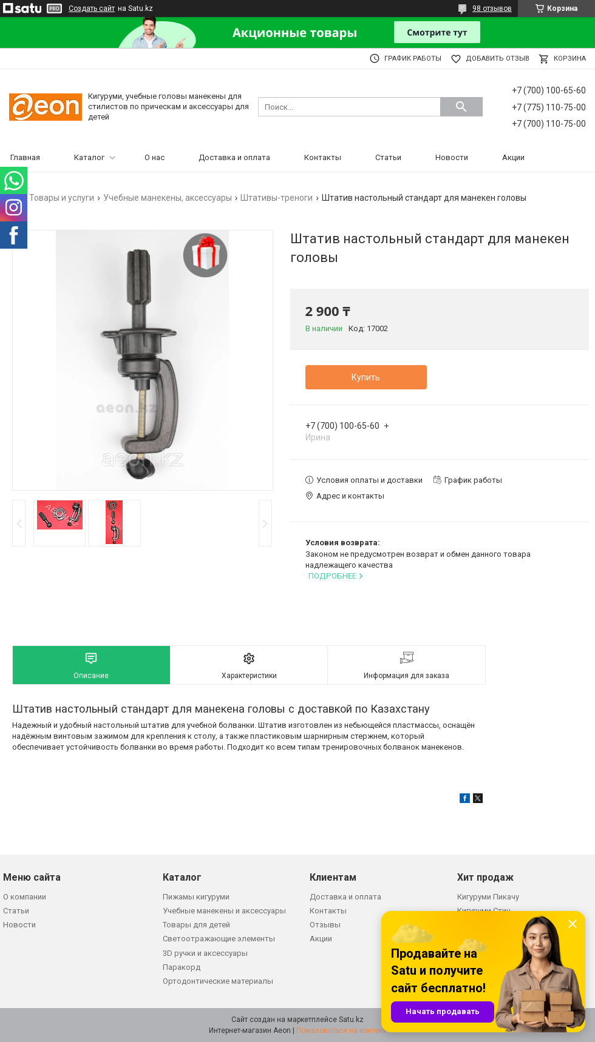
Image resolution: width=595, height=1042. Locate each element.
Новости (451, 157)
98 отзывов (492, 8)
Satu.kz (351, 1019)
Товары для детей (196, 924)
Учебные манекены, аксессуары (167, 198)
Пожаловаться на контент (341, 1030)
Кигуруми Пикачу (488, 896)
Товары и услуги (61, 198)
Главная (25, 157)
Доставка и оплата (234, 157)
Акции (513, 157)
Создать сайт (92, 8)
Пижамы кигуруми (196, 896)
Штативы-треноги (276, 198)
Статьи (388, 157)
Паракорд (181, 967)
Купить (366, 377)
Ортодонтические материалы (218, 981)
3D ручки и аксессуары (205, 953)
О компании (24, 896)
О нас (154, 157)
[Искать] (461, 106)
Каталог (89, 157)
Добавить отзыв (497, 58)
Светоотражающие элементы (219, 938)
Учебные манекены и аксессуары (224, 910)
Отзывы (325, 924)
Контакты (322, 157)
